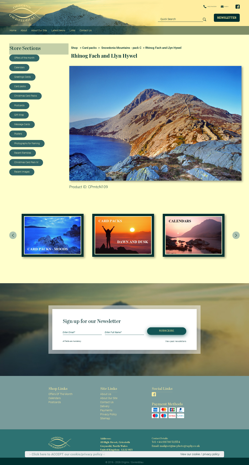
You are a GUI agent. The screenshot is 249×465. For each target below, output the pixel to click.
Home (12, 29)
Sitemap (105, 416)
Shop (74, 45)
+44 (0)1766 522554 (197, 6)
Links (70, 29)
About (23, 29)
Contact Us (82, 29)
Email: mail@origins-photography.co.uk (172, 443)
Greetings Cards (22, 74)
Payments (106, 408)
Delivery (104, 404)
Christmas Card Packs (25, 94)
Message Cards (22, 122)
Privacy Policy (108, 412)
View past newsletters (177, 339)
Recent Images (22, 169)
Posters (18, 132)
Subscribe (166, 329)
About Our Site (37, 29)
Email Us (221, 6)
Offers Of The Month (60, 391)
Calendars (19, 65)
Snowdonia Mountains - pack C (121, 45)
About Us (105, 391)
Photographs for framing (27, 141)
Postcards (19, 103)
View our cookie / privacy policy (200, 454)
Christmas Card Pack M (26, 160)
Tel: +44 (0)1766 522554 (164, 440)
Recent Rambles (22, 150)
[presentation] (13, 233)
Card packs (20, 84)
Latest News (56, 29)
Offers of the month (24, 56)
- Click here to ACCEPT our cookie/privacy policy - (67, 454)
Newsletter (226, 17)
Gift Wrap (19, 112)
